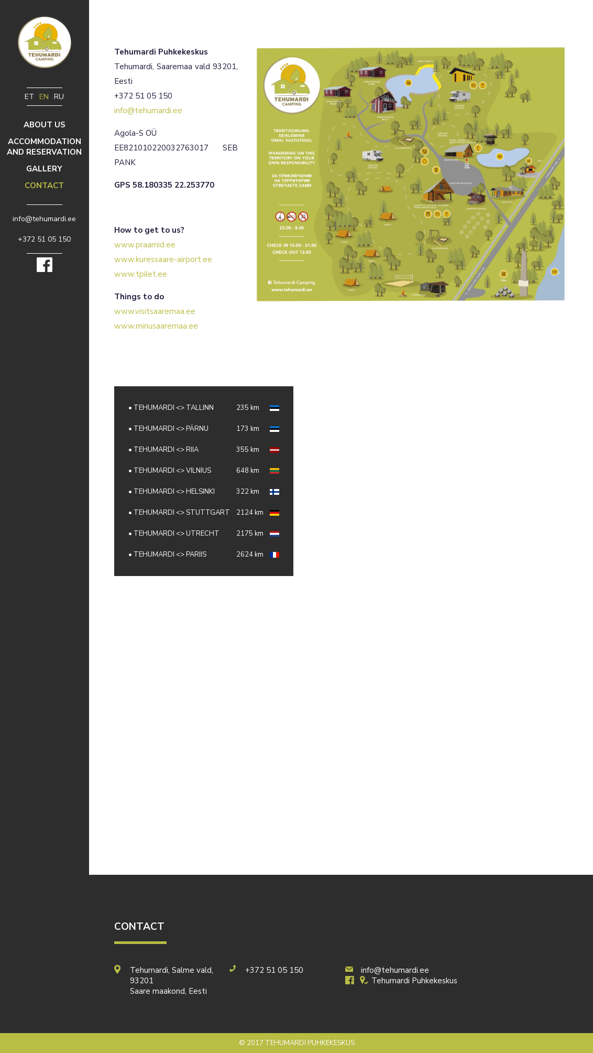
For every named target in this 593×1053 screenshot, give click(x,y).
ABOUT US (44, 125)
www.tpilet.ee (140, 274)
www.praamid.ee (144, 245)
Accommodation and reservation (44, 146)
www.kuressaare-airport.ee (163, 259)
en (44, 97)
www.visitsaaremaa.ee (154, 311)
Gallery (44, 169)
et (29, 97)
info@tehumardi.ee (148, 110)
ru (59, 97)
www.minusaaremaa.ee (156, 326)
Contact (44, 185)
